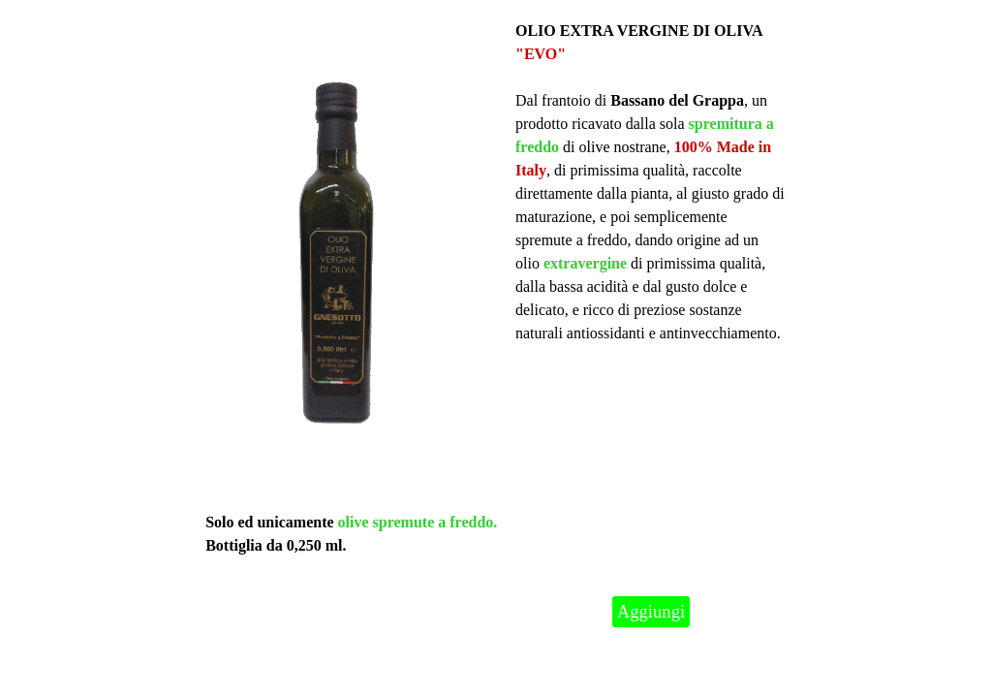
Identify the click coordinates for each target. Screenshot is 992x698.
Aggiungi (651, 611)
